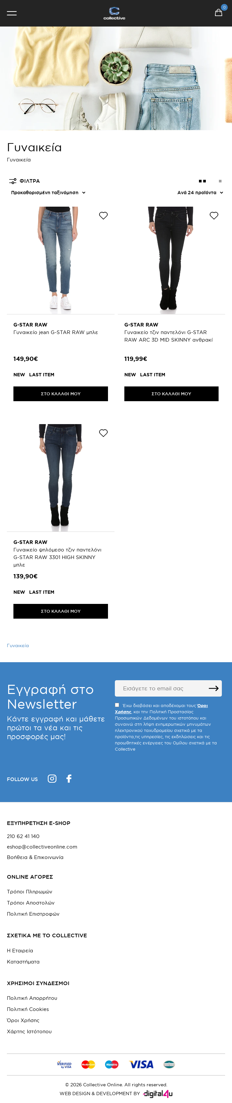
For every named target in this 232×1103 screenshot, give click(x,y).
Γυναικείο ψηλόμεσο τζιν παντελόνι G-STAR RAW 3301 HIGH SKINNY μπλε (57, 557)
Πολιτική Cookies (28, 1009)
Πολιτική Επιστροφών (33, 914)
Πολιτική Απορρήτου (32, 998)
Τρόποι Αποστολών (31, 903)
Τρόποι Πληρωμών (29, 891)
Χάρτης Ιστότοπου (29, 1031)
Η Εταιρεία (20, 950)
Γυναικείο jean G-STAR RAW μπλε (55, 332)
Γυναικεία (18, 645)
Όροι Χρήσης (23, 1020)
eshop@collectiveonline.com (42, 847)
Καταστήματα (23, 961)
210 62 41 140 (23, 836)
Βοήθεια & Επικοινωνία (35, 857)
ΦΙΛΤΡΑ (24, 181)
